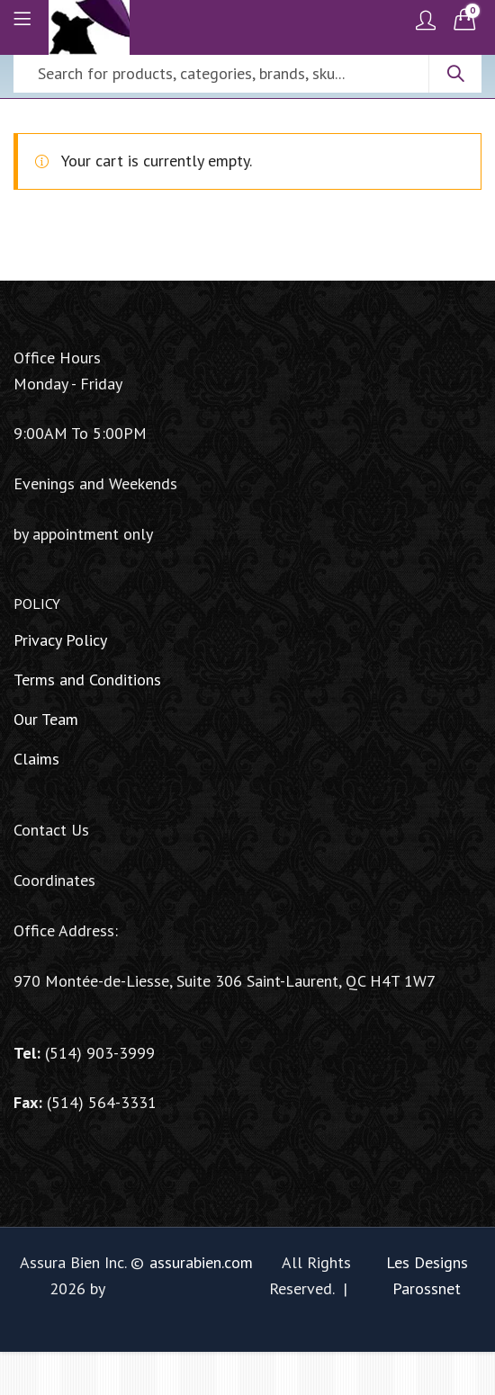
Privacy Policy (60, 640)
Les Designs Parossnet (427, 1275)
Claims (36, 758)
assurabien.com (201, 1262)
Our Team (46, 719)
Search (455, 74)
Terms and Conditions (87, 679)
